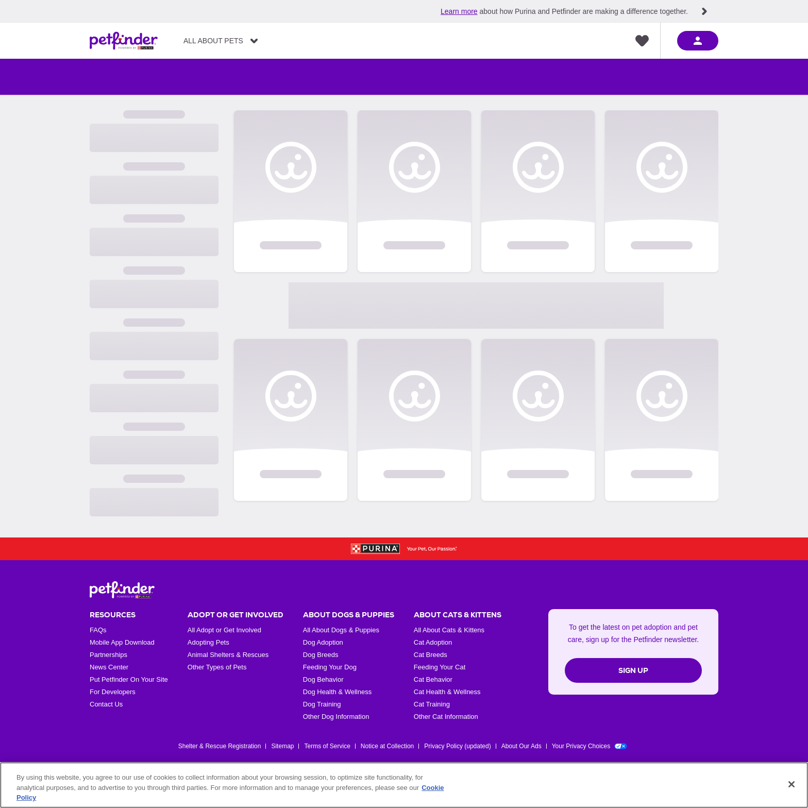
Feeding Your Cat (439, 667)
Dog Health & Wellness (337, 692)
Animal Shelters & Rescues (228, 655)
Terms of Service (327, 746)
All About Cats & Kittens (449, 630)
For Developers (113, 692)
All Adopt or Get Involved (224, 630)
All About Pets (213, 41)
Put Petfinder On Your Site (129, 679)
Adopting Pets (208, 642)
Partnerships (108, 655)
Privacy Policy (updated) (457, 746)
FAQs (98, 630)
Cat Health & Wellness (447, 692)
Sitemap (282, 746)
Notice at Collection (387, 746)
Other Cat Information (446, 716)
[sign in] (697, 40)
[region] (404, 785)
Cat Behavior (433, 679)
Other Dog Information (336, 716)
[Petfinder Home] (124, 41)
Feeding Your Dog (330, 667)
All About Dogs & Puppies (341, 630)
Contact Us (106, 704)
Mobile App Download (122, 642)
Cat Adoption (433, 642)
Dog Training (322, 704)
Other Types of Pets (217, 667)
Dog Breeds (321, 655)
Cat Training (432, 704)
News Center (109, 667)
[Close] (791, 784)
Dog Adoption (323, 642)
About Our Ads (521, 746)
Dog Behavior (323, 679)
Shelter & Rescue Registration (219, 746)
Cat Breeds (430, 655)
